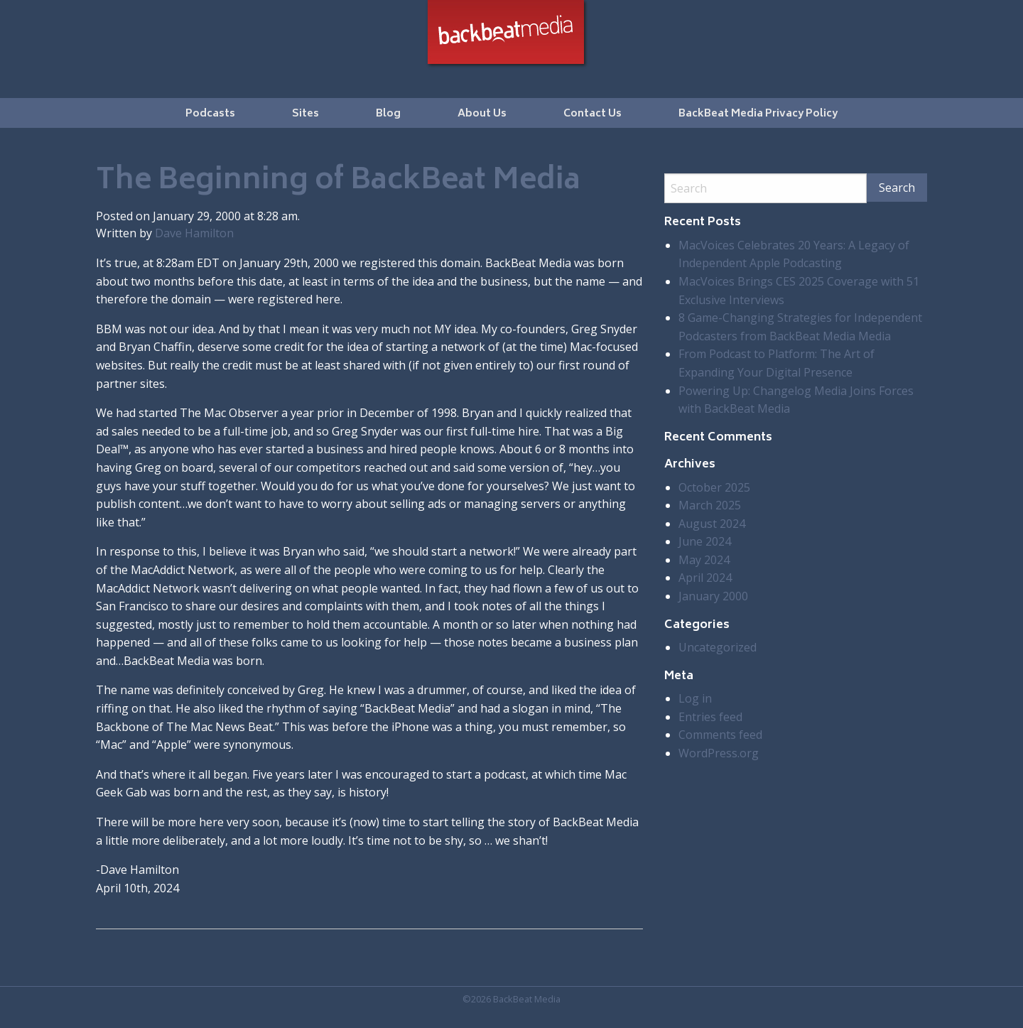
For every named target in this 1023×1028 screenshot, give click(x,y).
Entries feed (710, 717)
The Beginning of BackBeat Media (338, 182)
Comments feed (720, 734)
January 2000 (713, 596)
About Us (482, 114)
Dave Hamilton (194, 233)
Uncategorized (717, 647)
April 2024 (705, 577)
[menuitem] (210, 113)
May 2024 (704, 560)
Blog (388, 114)
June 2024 (704, 541)
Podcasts (210, 114)
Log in (695, 698)
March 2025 (709, 505)
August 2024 (711, 523)
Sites (305, 114)
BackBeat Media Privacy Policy (758, 114)
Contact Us (592, 114)
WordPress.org (718, 753)
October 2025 (714, 487)
